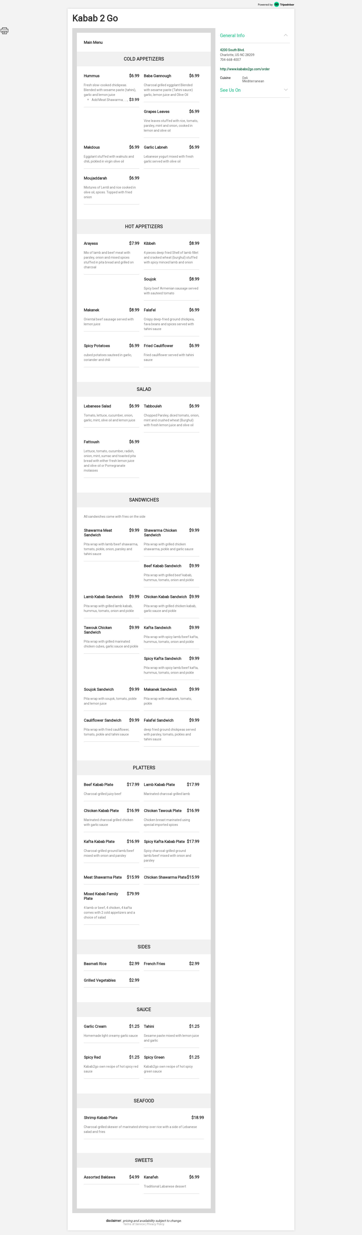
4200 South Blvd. (232, 50)
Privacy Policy (155, 1224)
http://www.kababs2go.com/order (245, 69)
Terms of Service (134, 1224)
